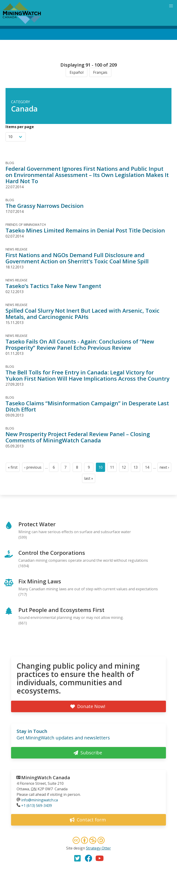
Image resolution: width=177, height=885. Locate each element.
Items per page (20, 126)
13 (136, 468)
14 (148, 468)
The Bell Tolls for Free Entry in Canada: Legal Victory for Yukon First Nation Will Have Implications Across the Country (87, 375)
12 (125, 468)
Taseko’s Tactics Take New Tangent (53, 286)
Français (100, 72)
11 (113, 468)
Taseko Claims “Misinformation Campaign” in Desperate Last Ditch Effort (87, 406)
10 (101, 468)
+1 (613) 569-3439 (36, 805)
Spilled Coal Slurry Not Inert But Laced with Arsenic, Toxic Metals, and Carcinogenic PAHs (82, 313)
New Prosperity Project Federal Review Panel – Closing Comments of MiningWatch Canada (78, 437)
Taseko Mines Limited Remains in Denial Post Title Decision (85, 230)
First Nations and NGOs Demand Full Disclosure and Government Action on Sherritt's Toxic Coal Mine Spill (77, 258)
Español (76, 72)
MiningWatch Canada (45, 777)
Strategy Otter (98, 848)
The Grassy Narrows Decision (45, 205)
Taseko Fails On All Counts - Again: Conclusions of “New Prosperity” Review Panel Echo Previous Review (80, 344)
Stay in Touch (32, 731)
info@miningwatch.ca (39, 800)
